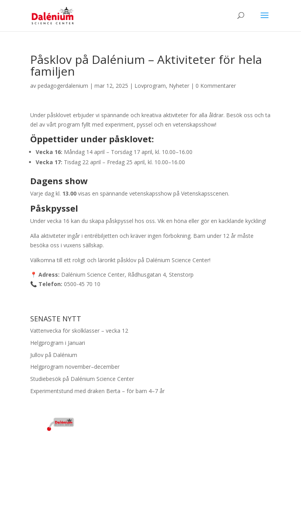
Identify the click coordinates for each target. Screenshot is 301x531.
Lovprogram (150, 85)
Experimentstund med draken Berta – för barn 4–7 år (97, 391)
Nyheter (179, 85)
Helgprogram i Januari (57, 342)
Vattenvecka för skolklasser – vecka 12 (79, 330)
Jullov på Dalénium (53, 355)
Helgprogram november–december (75, 366)
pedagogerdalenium (63, 85)
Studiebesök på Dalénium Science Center (82, 378)
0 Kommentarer (216, 85)
